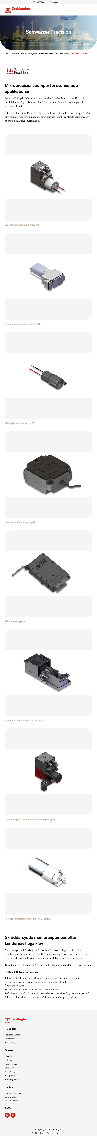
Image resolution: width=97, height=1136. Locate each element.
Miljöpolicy (10, 1075)
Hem (7, 53)
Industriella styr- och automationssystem (37, 53)
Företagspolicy (11, 1064)
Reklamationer (11, 1101)
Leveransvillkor (11, 1097)
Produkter (15, 53)
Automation (10, 1039)
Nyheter (8, 1060)
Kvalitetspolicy (11, 1079)
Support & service (13, 1093)
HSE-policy (10, 1071)
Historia (8, 1056)
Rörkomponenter (13, 1035)
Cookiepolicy (37, 1133)
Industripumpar (62, 53)
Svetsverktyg (10, 1042)
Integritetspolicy (54, 1133)
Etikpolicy (9, 1068)
